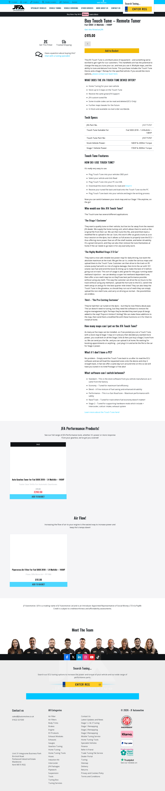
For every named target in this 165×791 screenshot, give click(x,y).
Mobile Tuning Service (91, 736)
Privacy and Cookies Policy (92, 773)
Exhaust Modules (55, 736)
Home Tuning (54, 749)
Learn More (93, 14)
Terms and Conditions (90, 776)
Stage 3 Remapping (89, 733)
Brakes (51, 726)
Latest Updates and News (92, 719)
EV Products (53, 733)
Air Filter (52, 716)
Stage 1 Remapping (89, 726)
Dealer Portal (87, 756)
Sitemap (84, 763)
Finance (84, 746)
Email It (128, 186)
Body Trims (53, 723)
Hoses (51, 756)
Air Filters (52, 719)
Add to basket (38, 496)
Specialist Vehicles (89, 743)
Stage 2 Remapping (89, 729)
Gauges (51, 743)
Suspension (53, 773)
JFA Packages (54, 766)
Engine (51, 729)
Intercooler (53, 763)
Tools (50, 776)
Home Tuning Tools (57, 753)
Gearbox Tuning (55, 746)
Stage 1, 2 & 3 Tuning (90, 723)
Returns (84, 769)
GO (100, 684)
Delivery (84, 766)
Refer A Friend (87, 749)
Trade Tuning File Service (92, 753)
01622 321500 (18, 720)
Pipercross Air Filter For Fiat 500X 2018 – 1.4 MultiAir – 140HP (38, 569)
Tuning (84, 759)
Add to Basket (118, 51)
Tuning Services (55, 783)
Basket (74, 2)
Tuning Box (53, 780)
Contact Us (86, 716)
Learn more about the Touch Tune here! (102, 412)
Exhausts (52, 739)
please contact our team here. (105, 74)
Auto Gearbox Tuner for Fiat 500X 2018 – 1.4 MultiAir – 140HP (38, 479)
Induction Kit (53, 759)
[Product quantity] (88, 43)
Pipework (52, 769)
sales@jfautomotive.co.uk (23, 716)
